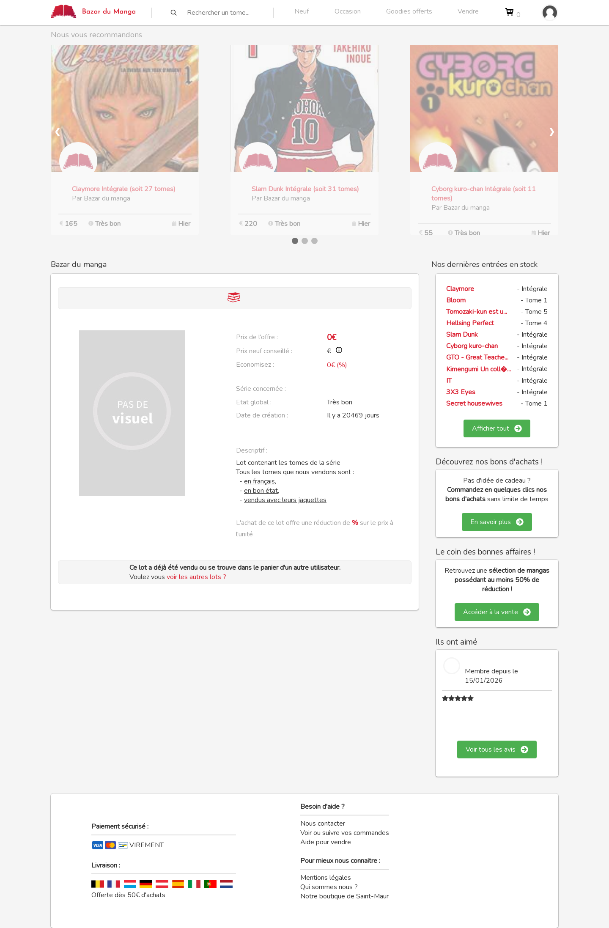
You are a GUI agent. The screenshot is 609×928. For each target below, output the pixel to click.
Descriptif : (251, 450)
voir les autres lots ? (196, 577)
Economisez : (255, 364)
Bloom (456, 300)
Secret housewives (474, 403)
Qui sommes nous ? (329, 887)
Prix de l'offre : (257, 337)
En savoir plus (497, 522)
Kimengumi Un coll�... (478, 369)
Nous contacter (322, 823)
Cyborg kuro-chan (472, 346)
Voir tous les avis (497, 749)
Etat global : (254, 402)
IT (449, 380)
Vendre (468, 11)
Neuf (301, 11)
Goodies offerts (409, 11)
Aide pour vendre (325, 842)
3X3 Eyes (460, 392)
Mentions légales (325, 877)
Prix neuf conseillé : (264, 351)
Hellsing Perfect (470, 323)
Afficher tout (497, 428)
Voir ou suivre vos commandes (344, 832)
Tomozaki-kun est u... (476, 311)
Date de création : (262, 415)
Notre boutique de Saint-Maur (344, 896)
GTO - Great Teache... (477, 357)
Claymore (460, 289)
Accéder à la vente (497, 612)
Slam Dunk (462, 334)
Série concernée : (261, 388)
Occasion (348, 11)
